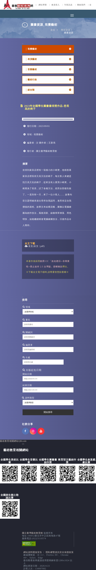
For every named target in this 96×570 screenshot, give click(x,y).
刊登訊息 (68, 5)
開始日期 (27, 374)
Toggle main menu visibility (72, 15)
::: (36, 5)
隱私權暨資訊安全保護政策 (60, 552)
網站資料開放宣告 (32, 552)
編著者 (28, 345)
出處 (26, 357)
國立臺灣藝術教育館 (32, 533)
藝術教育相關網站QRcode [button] (13, 441)
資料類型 (28, 398)
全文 (29, 246)
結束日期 (27, 385)
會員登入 (55, 5)
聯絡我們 (81, 5)
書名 (26, 320)
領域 (26, 307)
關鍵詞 (28, 332)
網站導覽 (43, 5)
